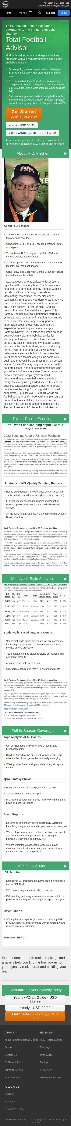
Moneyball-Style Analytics (32, 578)
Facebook (10, 1101)
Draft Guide (46, 1054)
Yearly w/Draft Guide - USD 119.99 (32, 132)
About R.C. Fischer (33, 153)
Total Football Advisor (51, 1039)
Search (39, 13)
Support (50, 12)
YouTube (9, 1094)
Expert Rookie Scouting (32, 419)
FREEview (45, 1069)
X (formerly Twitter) (15, 1109)
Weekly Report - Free (51, 1077)
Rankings (45, 1047)
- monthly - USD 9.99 (35, 1016)
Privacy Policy (12, 1077)
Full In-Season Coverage (33, 730)
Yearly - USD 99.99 (22, 125)
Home (8, 12)
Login (64, 12)
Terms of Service (14, 1069)
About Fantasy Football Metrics (21, 1039)
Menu (23, 13)
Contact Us (11, 1054)
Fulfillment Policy (14, 1062)
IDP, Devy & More (33, 866)
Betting (44, 1062)
